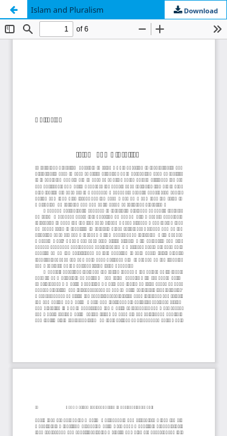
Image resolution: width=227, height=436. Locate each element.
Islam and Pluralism (67, 9)
